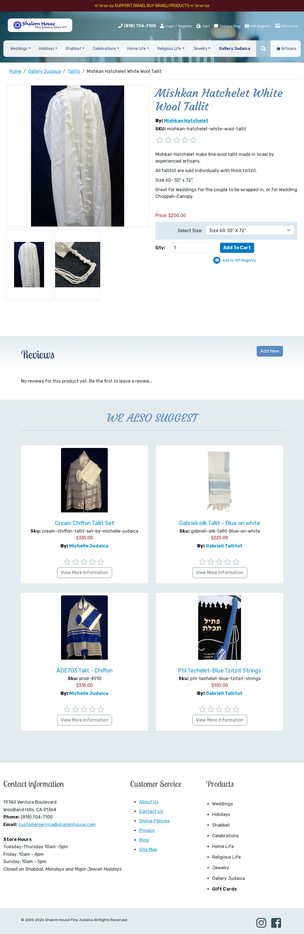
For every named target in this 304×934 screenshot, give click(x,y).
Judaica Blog (227, 26)
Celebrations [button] (104, 48)
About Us (148, 801)
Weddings (222, 803)
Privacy (147, 830)
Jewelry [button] (200, 48)
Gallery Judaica (228, 878)
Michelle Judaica (88, 546)
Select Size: (190, 230)
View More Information (84, 572)
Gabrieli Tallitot (224, 546)
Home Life (223, 846)
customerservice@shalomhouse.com (57, 824)
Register (185, 26)
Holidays (221, 814)
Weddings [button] (18, 48)
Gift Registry (258, 26)
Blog (144, 840)
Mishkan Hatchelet (186, 120)
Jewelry (220, 867)
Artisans (286, 48)
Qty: (160, 247)
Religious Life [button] (169, 48)
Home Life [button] (136, 48)
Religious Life (226, 857)
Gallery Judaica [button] (234, 48)
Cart (203, 26)
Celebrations (225, 835)
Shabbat (221, 825)
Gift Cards (286, 26)
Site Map (148, 849)
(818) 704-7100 (140, 26)
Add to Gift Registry (239, 260)
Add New (269, 351)
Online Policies (154, 821)
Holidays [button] (46, 48)
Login (167, 26)
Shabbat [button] (73, 48)
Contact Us (151, 811)
